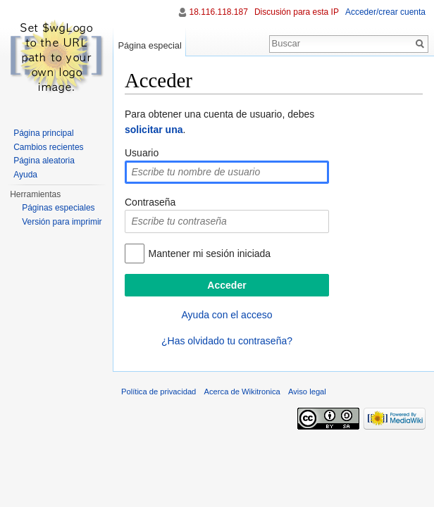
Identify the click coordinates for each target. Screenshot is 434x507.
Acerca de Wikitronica (242, 391)
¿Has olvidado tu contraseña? (226, 340)
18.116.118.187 (218, 12)
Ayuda (25, 175)
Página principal (43, 133)
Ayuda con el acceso (227, 314)
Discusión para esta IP (296, 12)
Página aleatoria (44, 160)
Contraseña (150, 202)
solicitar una (153, 129)
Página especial (149, 45)
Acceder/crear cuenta (385, 12)
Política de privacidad (158, 391)
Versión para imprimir (61, 222)
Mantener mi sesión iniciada (210, 253)
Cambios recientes (48, 147)
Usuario (142, 152)
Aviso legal (307, 391)
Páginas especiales (58, 208)
